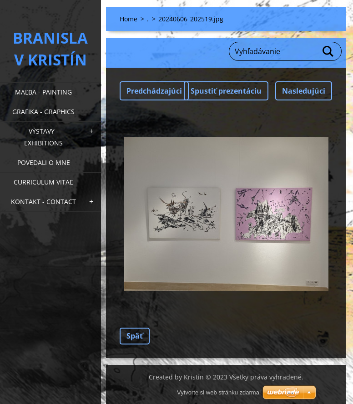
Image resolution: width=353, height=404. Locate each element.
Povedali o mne (43, 162)
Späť (134, 336)
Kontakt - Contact (43, 201)
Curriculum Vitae (43, 182)
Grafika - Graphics (43, 111)
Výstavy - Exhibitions (43, 137)
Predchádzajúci (154, 91)
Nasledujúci (303, 91)
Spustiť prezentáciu (226, 91)
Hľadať (328, 51)
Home (128, 19)
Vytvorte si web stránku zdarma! (219, 392)
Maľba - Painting (43, 92)
